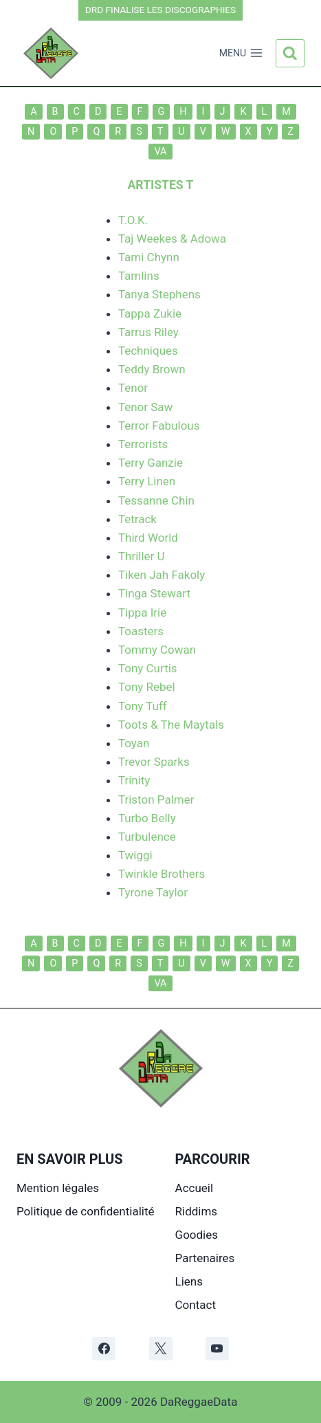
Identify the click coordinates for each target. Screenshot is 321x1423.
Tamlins (138, 276)
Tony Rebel (146, 687)
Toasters (141, 631)
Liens (189, 1281)
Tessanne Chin (156, 500)
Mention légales (57, 1188)
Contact (195, 1305)
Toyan (133, 743)
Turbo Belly (147, 818)
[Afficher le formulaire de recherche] (290, 53)
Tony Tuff (142, 706)
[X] (161, 1348)
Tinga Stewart (154, 593)
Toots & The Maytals (171, 724)
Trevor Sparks (154, 762)
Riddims (196, 1211)
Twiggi (135, 855)
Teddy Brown (152, 369)
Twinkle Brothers (161, 874)
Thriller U (141, 556)
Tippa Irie (142, 612)
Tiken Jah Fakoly (161, 575)
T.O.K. (133, 220)
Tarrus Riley (148, 332)
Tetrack (137, 519)
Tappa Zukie (149, 313)
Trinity (134, 780)
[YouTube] (217, 1348)
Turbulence (147, 836)
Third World (148, 537)
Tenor (133, 388)
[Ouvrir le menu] (241, 53)
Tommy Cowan (157, 650)
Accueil (194, 1188)
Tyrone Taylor (153, 892)
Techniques (148, 350)
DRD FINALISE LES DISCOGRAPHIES (160, 9)
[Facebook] (103, 1348)
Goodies (196, 1235)
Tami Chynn (148, 257)
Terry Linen (146, 481)
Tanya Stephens (159, 294)
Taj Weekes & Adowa (172, 238)
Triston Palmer (156, 799)
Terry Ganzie (150, 463)
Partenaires (205, 1258)
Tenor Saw (145, 407)
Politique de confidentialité (85, 1211)
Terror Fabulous (159, 425)
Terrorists (143, 444)
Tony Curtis (147, 668)
